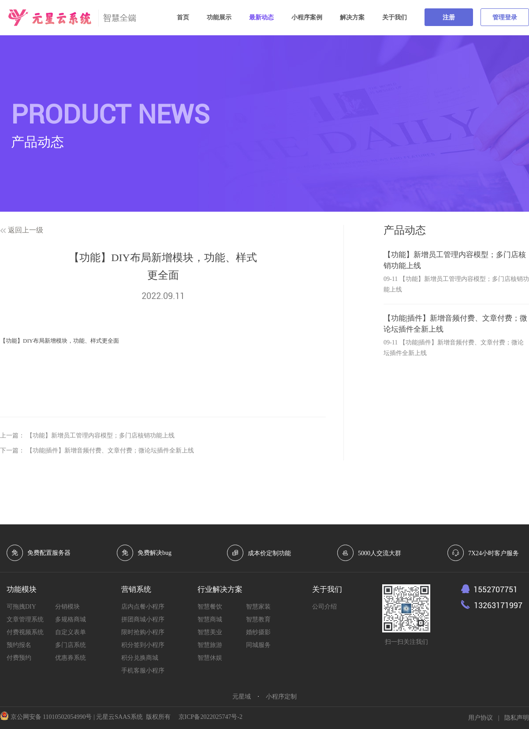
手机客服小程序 (142, 670)
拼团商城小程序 (142, 619)
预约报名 (19, 645)
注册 (449, 17)
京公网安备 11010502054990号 (51, 717)
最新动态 (261, 17)
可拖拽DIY (21, 606)
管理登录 (504, 17)
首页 (183, 17)
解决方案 (352, 17)
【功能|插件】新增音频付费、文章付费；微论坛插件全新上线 (110, 450)
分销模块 (67, 606)
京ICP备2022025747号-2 (210, 717)
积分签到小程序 (142, 645)
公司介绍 (324, 606)
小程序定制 (281, 696)
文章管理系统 (25, 619)
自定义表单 (70, 632)
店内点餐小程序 (142, 606)
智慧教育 (258, 619)
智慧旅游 (209, 645)
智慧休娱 (209, 657)
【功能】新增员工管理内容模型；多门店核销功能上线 (100, 435)
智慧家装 (258, 606)
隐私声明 (516, 717)
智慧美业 (209, 632)
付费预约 (19, 657)
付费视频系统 (25, 632)
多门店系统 (70, 645)
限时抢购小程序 (142, 632)
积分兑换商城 (139, 657)
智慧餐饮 (209, 606)
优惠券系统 (70, 657)
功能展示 (219, 17)
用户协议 (480, 717)
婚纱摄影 (258, 632)
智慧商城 (209, 619)
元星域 (241, 696)
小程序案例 (306, 17)
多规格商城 (70, 619)
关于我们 (394, 17)
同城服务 (258, 645)
